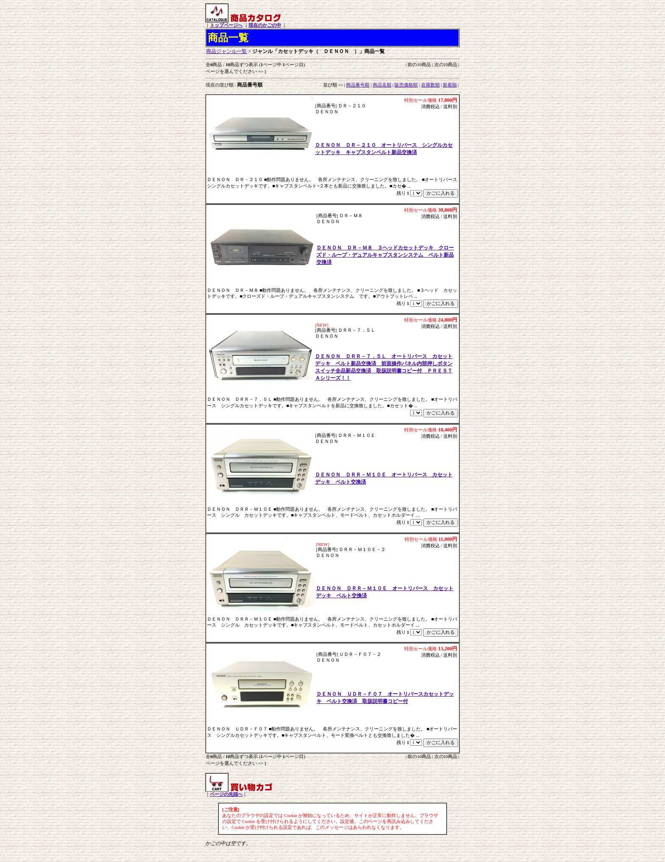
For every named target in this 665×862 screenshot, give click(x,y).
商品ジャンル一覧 (226, 51)
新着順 (450, 85)
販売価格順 (406, 85)
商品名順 (382, 85)
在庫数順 (430, 85)
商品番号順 (357, 85)
